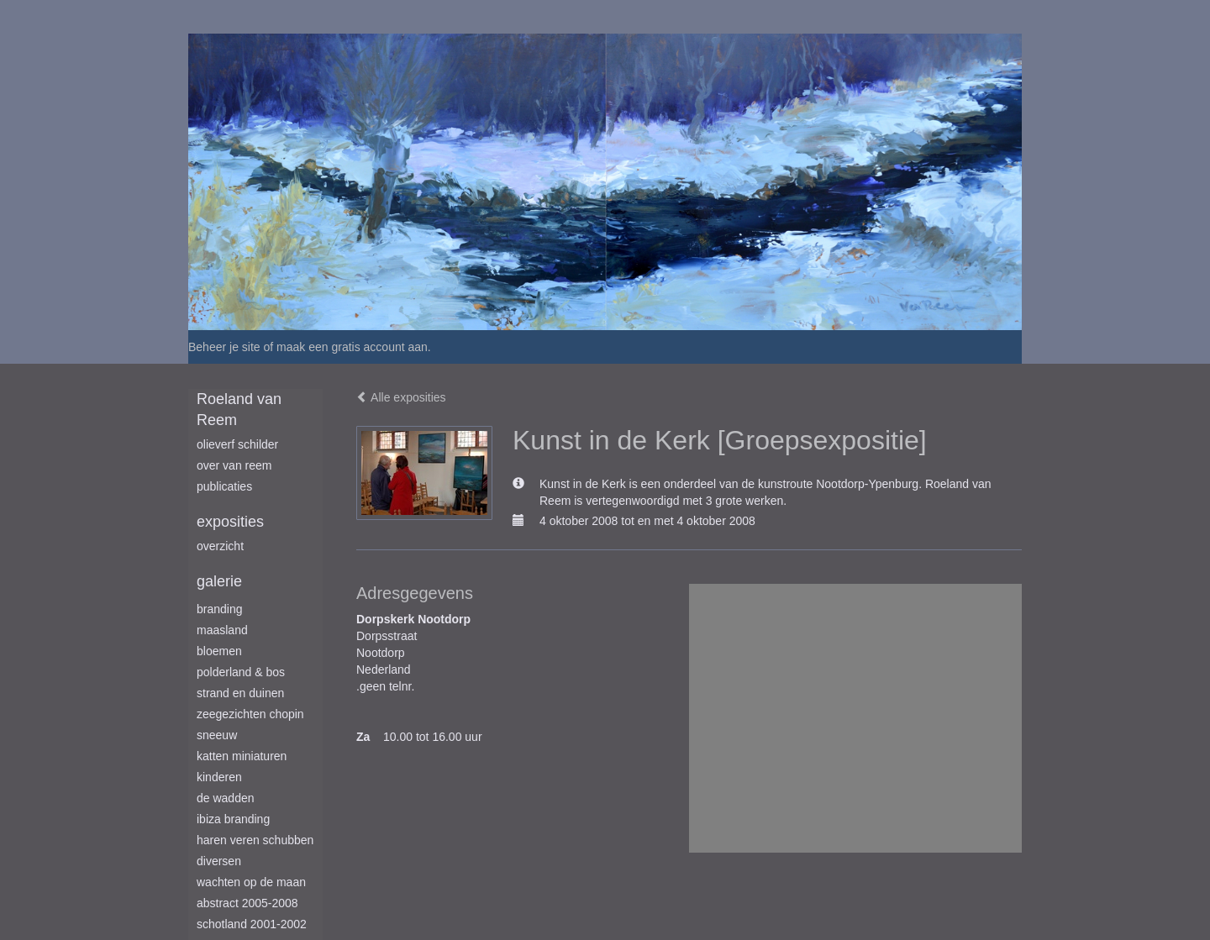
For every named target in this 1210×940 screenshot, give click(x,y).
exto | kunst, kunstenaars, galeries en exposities (235, 17)
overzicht (220, 546)
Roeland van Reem (239, 410)
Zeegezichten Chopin (250, 714)
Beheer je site (224, 347)
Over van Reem (234, 465)
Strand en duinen (240, 693)
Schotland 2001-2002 (252, 924)
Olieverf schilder (237, 444)
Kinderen (219, 777)
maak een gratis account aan (352, 347)
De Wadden (226, 798)
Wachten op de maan (251, 882)
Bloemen (219, 651)
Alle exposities (401, 397)
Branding (220, 609)
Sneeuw (217, 735)
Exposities (230, 521)
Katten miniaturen (242, 756)
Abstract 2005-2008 (247, 903)
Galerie (219, 581)
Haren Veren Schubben (255, 840)
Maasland (222, 630)
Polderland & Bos (241, 672)
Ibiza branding (233, 819)
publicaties (224, 486)
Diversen (219, 861)
